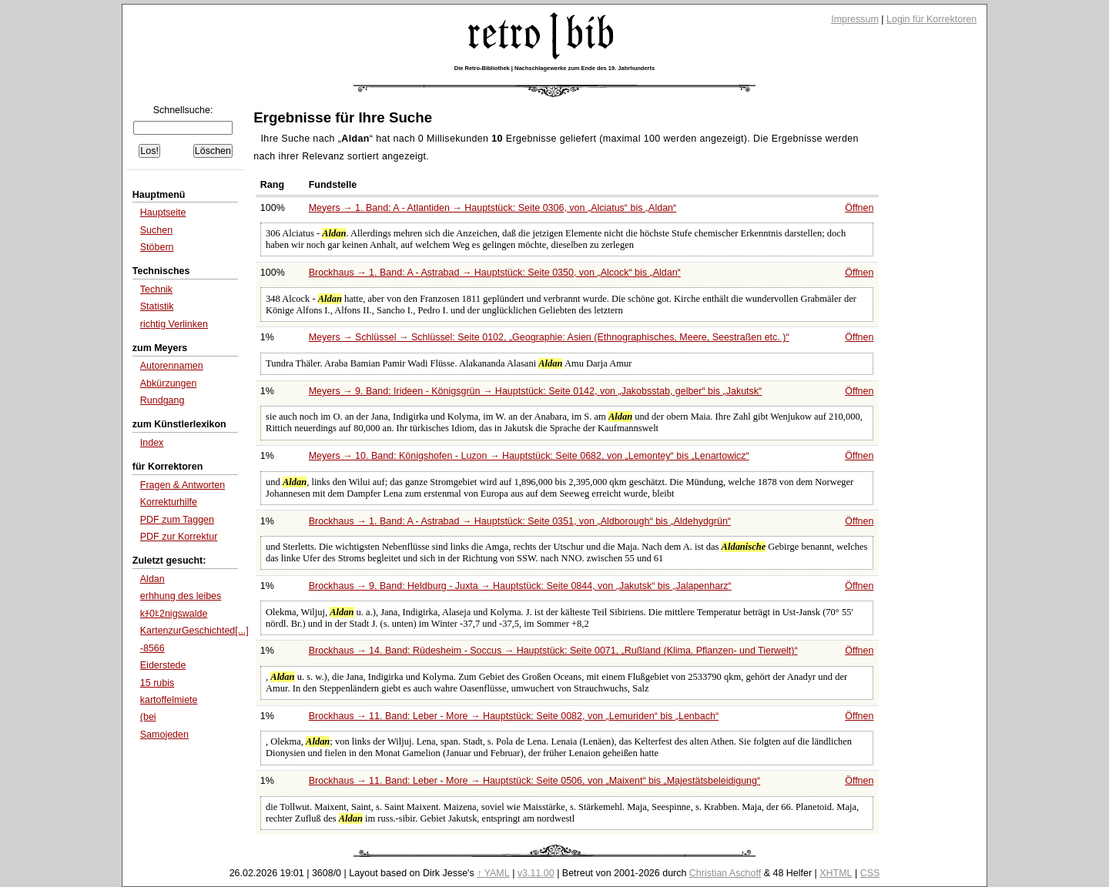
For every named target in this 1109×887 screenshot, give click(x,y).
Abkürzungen (168, 383)
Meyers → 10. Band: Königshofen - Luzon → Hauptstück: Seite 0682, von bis (529, 455)
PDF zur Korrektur (179, 536)
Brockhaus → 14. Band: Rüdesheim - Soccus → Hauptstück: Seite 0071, (553, 650)
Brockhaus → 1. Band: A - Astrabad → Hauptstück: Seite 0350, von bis (495, 272)
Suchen (156, 230)
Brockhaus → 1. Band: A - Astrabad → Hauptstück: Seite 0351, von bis (520, 521)
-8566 (152, 648)
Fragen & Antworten (182, 485)
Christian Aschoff (725, 873)
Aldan (152, 579)
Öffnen (859, 208)
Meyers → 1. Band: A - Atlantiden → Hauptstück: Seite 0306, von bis (493, 208)
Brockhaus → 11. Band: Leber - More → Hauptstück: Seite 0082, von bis (514, 716)
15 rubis (157, 683)
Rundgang (162, 400)
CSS (870, 873)
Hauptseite (163, 212)
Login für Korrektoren (931, 19)
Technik (156, 289)
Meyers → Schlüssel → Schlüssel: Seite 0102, (549, 337)
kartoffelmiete (169, 700)
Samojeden (164, 734)
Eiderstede (163, 665)
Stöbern (157, 247)
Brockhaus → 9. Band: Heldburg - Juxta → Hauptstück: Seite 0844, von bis (520, 586)
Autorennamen (171, 365)
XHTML (835, 873)
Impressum (855, 19)
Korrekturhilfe (168, 502)
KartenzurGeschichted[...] (194, 630)
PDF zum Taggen (177, 519)
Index (152, 442)
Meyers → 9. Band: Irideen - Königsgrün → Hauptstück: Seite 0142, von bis (535, 391)
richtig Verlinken (174, 324)
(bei (148, 716)
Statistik (157, 306)
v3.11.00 (536, 873)
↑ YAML (493, 873)
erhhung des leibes (181, 596)
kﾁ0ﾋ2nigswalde (174, 613)
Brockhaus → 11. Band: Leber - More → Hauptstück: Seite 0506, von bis (534, 780)
